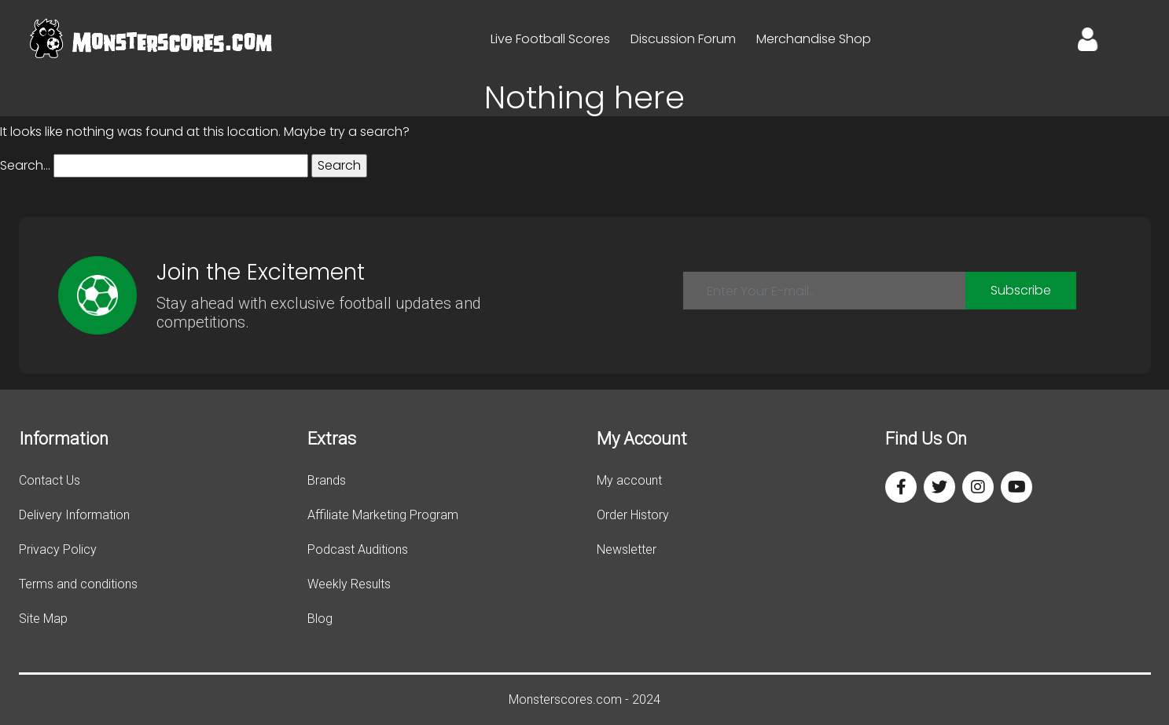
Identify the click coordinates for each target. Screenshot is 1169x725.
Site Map (43, 618)
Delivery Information (74, 514)
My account (629, 480)
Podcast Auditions (357, 549)
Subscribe (1021, 290)
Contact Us (49, 480)
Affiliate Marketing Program (382, 514)
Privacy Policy (58, 549)
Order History (633, 514)
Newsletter (626, 549)
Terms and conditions (78, 584)
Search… (25, 165)
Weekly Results (349, 584)
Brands (326, 480)
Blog (320, 618)
